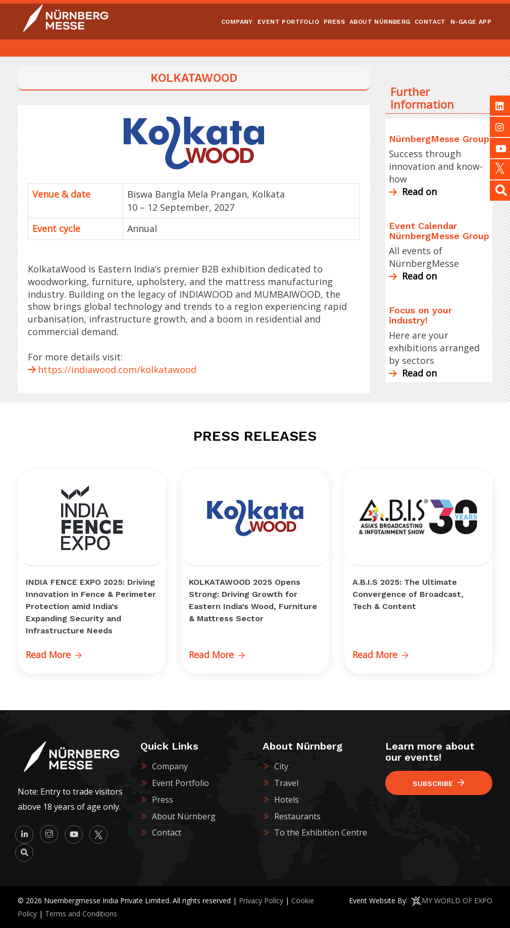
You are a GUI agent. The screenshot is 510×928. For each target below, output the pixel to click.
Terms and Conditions (81, 913)
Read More (54, 654)
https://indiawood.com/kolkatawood (117, 369)
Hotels (286, 799)
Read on (413, 191)
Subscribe (439, 783)
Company (170, 766)
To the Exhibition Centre (320, 832)
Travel (286, 782)
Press (162, 799)
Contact (166, 832)
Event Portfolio (180, 782)
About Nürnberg (184, 815)
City (281, 766)
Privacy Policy (261, 900)
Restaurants (297, 815)
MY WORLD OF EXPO (457, 900)
